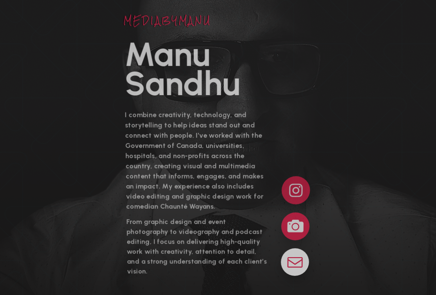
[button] (295, 190)
